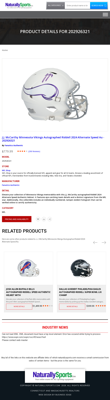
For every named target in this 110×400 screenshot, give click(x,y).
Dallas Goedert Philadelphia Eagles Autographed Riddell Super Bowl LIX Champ (80, 292)
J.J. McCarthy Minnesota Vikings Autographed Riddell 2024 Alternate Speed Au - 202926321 (53, 139)
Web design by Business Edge (55, 394)
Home (5, 50)
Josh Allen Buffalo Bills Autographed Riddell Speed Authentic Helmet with (28, 292)
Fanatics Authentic (14, 145)
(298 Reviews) (34, 151)
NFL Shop (6, 170)
